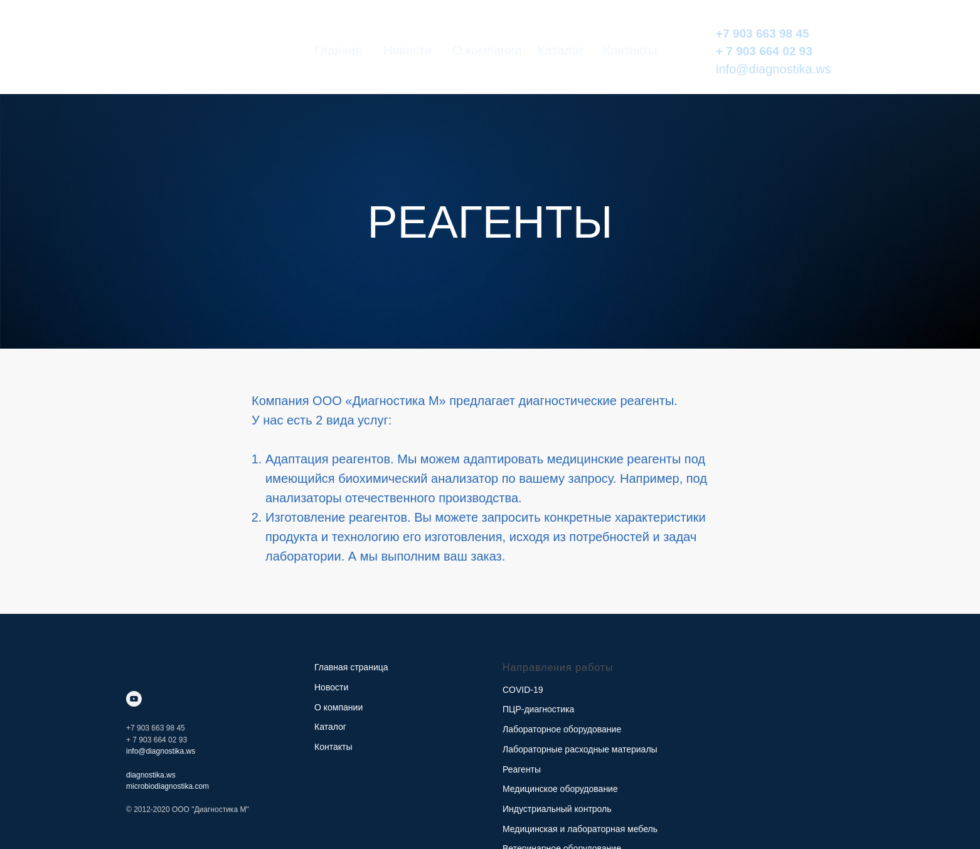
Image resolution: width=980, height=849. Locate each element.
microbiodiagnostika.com (167, 786)
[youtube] (134, 699)
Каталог (560, 50)
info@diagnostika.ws (773, 69)
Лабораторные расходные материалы (580, 749)
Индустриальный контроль (557, 809)
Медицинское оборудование (560, 789)
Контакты (630, 50)
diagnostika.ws (151, 775)
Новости (407, 50)
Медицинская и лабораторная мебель (580, 829)
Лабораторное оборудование (562, 729)
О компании (486, 50)
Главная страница (351, 667)
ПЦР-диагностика (538, 709)
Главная (338, 50)
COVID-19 (523, 690)
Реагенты (522, 769)
